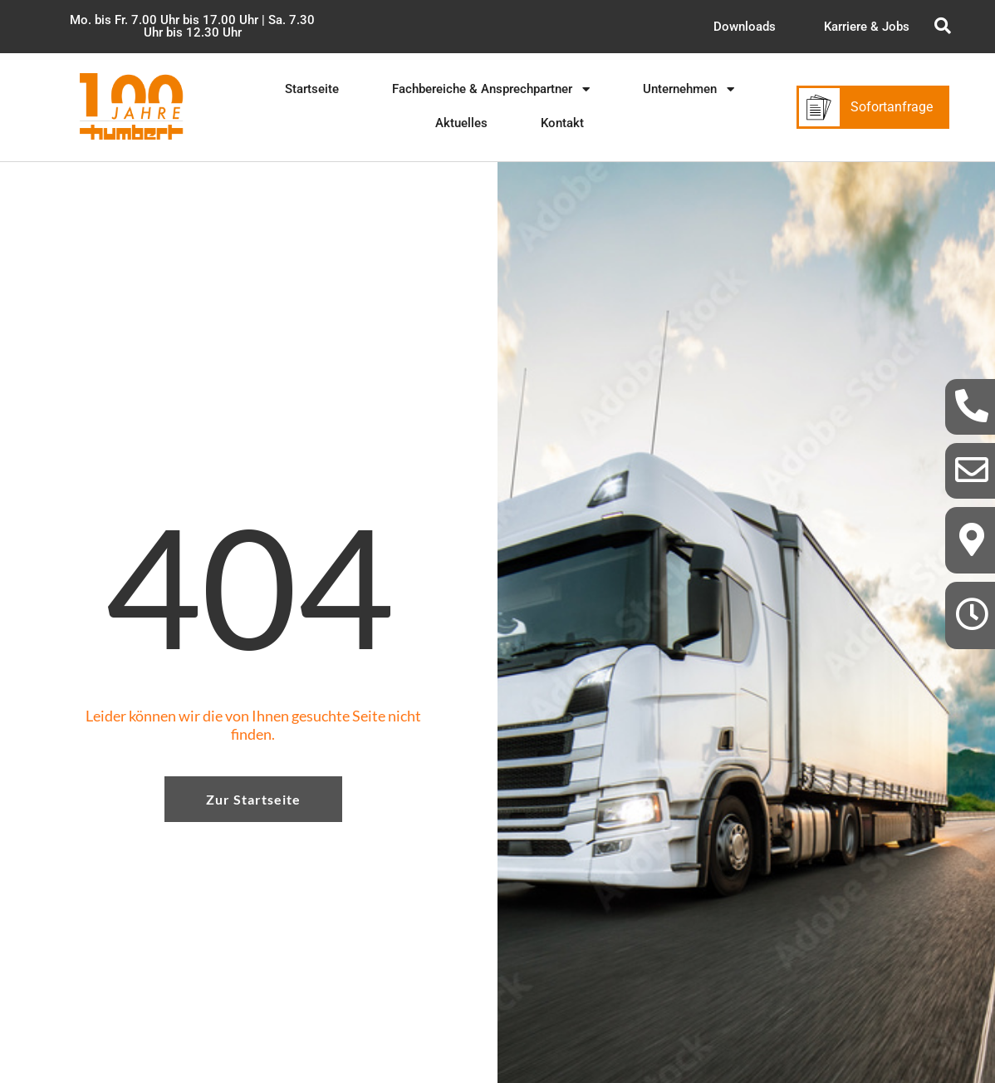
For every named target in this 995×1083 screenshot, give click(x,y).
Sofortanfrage (891, 107)
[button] (192, 26)
